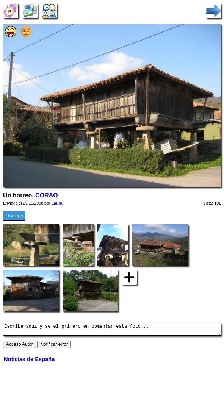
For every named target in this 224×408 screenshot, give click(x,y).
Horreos (14, 216)
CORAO (46, 195)
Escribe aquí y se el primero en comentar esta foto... (112, 330)
